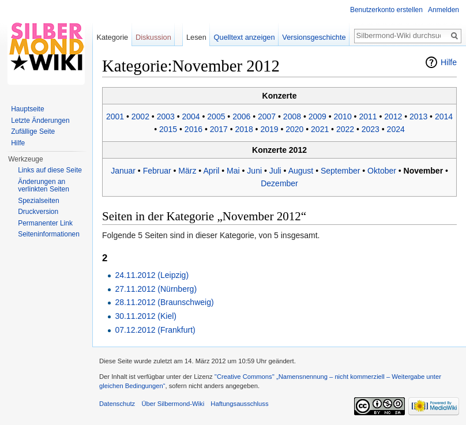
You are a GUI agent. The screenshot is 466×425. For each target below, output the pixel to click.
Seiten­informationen (49, 234)
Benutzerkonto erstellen (386, 10)
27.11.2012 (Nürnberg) (156, 289)
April (211, 170)
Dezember (279, 183)
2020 (294, 129)
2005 (216, 116)
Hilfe (449, 62)
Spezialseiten (38, 201)
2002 (140, 116)
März (187, 170)
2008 (292, 116)
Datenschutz (117, 403)
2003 (166, 116)
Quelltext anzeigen (244, 37)
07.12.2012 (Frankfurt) (155, 329)
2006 (241, 116)
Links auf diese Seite (50, 170)
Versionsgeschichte (313, 37)
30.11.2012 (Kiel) (145, 316)
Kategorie (112, 37)
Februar (157, 170)
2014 (444, 116)
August (301, 170)
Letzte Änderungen (40, 120)
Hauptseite (27, 109)
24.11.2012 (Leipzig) (152, 275)
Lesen (196, 37)
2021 (320, 129)
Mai (233, 170)
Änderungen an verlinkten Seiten (43, 186)
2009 (317, 116)
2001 (115, 116)
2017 (219, 129)
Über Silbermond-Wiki (172, 403)
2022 (345, 129)
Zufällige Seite (33, 131)
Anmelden (443, 10)
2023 (370, 129)
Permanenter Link (45, 223)
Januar (123, 170)
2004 (191, 116)
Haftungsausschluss (239, 403)
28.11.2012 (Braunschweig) (164, 302)
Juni (254, 170)
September (340, 170)
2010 (343, 116)
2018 (244, 129)
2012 (393, 116)
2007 (267, 116)
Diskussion (153, 37)
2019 (269, 129)
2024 (396, 129)
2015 (168, 129)
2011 (368, 116)
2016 (193, 129)
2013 (418, 116)
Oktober (381, 170)
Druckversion (38, 212)
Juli (275, 170)
